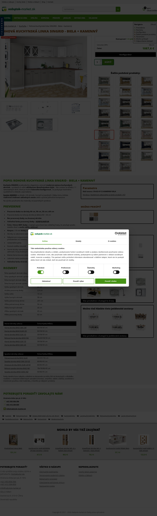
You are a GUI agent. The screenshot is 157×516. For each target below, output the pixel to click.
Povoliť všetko (110, 281)
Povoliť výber (78, 281)
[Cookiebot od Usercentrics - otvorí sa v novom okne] (116, 233)
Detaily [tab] (78, 241)
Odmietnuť (46, 281)
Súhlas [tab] (45, 241)
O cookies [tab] (112, 241)
